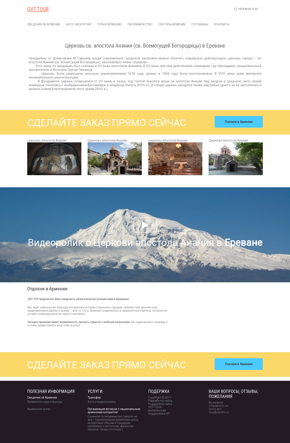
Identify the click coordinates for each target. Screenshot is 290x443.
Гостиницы (200, 24)
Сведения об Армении (43, 24)
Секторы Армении (171, 24)
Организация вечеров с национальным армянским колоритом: (114, 410)
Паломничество (140, 24)
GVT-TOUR (38, 9)
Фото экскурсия (78, 24)
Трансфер (94, 397)
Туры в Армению (109, 24)
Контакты (221, 24)
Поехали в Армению (239, 122)
